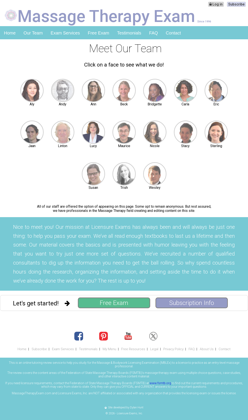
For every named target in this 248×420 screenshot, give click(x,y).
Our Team (33, 33)
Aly (32, 104)
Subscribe (236, 4)
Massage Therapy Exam (106, 16)
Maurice (124, 146)
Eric (216, 104)
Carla (185, 104)
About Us (207, 349)
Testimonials (129, 33)
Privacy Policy (173, 349)
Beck (124, 104)
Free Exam (98, 33)
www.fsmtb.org (160, 383)
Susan (93, 188)
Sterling (216, 146)
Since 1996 (204, 21)
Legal (154, 349)
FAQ (153, 33)
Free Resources (133, 349)
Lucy (93, 146)
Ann (93, 104)
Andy (62, 104)
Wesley (155, 188)
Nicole (155, 146)
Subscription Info (191, 302)
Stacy (185, 146)
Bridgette (155, 104)
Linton (62, 146)
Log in (216, 4)
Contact (173, 33)
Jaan (32, 146)
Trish (124, 188)
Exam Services (65, 33)
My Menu (109, 349)
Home (10, 33)
